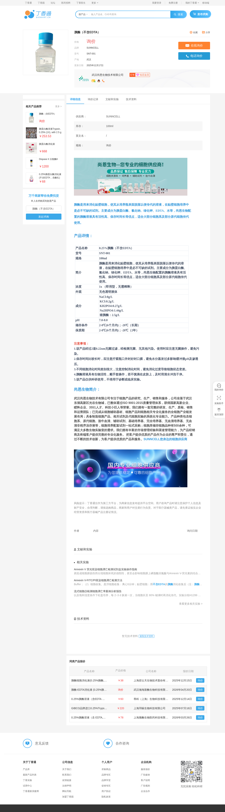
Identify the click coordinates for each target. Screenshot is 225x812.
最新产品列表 (29, 774)
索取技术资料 (146, 636)
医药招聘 (65, 3)
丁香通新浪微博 (31, 791)
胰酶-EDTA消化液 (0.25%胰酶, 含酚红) (94, 689)
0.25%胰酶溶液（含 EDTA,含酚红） (92, 717)
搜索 (178, 14)
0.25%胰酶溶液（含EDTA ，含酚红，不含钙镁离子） (102, 698)
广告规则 (145, 785)
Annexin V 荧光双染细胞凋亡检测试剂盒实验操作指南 (105, 569)
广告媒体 (145, 774)
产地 (76, 59)
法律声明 (66, 785)
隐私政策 (106, 796)
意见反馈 (42, 743)
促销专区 (106, 785)
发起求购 (43, 216)
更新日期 (78, 65)
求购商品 (106, 769)
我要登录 (156, 3)
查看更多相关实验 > (190, 603)
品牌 (76, 47)
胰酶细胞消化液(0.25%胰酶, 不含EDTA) (94, 680)
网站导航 (66, 791)
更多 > (58, 106)
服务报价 (145, 769)
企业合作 (145, 791)
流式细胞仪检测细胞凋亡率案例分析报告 (98, 591)
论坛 (53, 3)
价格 (76, 42)
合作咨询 (122, 743)
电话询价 (194, 56)
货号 (76, 53)
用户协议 (106, 791)
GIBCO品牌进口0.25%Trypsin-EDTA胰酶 (95, 708)
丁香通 (28, 3)
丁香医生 (80, 3)
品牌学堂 (106, 780)
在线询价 (194, 45)
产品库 (26, 769)
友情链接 (66, 780)
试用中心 (27, 785)
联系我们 (66, 774)
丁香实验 (27, 780)
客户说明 (145, 780)
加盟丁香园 (68, 796)
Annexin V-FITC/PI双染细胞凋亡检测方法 (98, 580)
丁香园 (41, 3)
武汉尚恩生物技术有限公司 (107, 74)
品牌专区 (106, 774)
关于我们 (66, 769)
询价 (200, 680)
